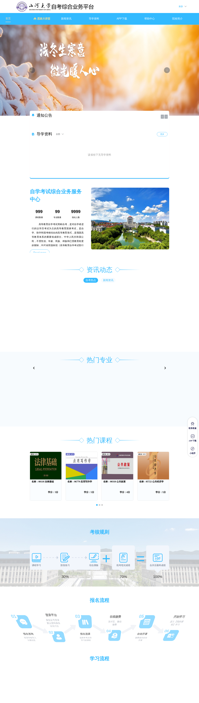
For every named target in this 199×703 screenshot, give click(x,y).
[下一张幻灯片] (167, 70)
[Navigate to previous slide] (33, 368)
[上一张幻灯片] (32, 70)
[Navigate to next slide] (165, 368)
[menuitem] (16, 19)
